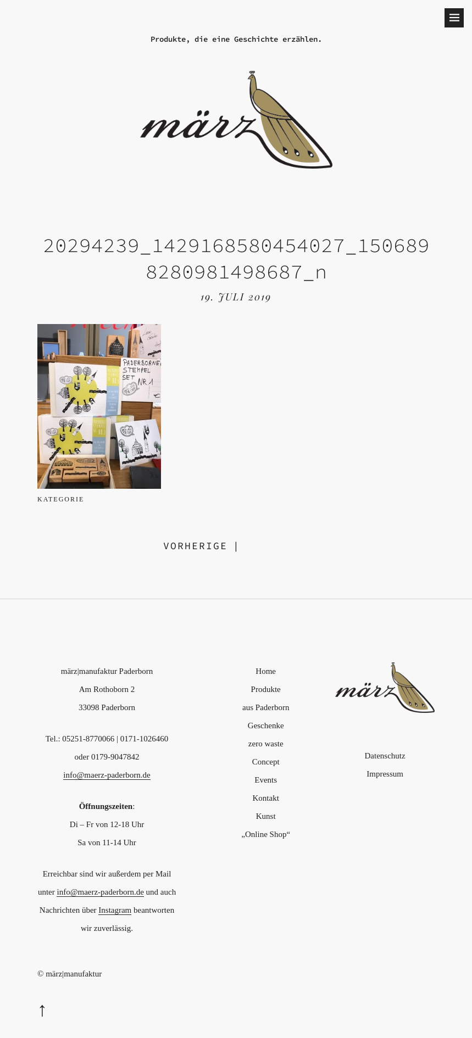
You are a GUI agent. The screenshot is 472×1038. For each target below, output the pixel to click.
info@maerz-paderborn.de (106, 775)
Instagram (114, 910)
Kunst (266, 816)
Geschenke (266, 725)
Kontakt (266, 798)
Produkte (266, 689)
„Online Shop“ (265, 834)
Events (265, 779)
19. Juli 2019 (236, 296)
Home (266, 671)
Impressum (385, 773)
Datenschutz (385, 755)
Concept (266, 761)
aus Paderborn (265, 707)
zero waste (266, 743)
